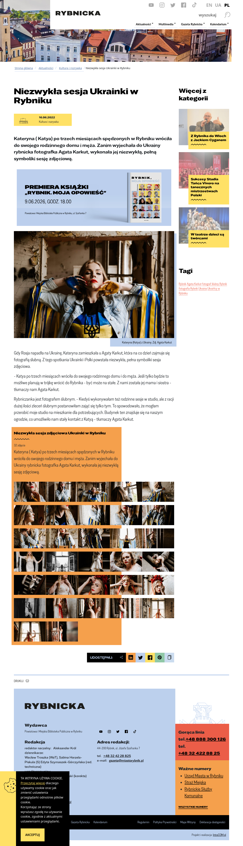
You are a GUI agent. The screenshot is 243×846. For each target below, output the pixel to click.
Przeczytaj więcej (33, 783)
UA (218, 5)
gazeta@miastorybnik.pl (126, 760)
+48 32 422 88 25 (199, 753)
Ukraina (202, 288)
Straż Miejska (195, 782)
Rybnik (182, 284)
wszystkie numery (193, 806)
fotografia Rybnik (188, 288)
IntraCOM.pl (219, 835)
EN (209, 5)
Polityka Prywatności (164, 822)
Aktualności (46, 68)
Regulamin (143, 822)
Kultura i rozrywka (70, 68)
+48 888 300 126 (206, 739)
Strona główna (24, 68)
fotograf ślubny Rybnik (214, 284)
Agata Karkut (194, 284)
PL (227, 5)
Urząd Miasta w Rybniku (204, 775)
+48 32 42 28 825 (117, 756)
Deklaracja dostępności (212, 822)
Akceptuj (32, 835)
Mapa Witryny (188, 822)
